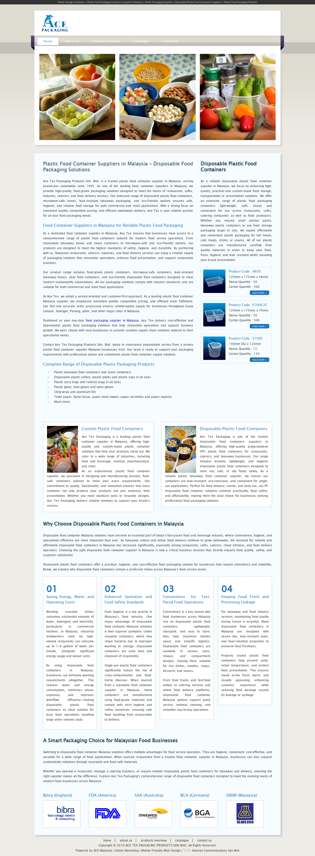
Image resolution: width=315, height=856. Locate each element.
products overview (154, 840)
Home (47, 41)
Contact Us (170, 41)
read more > (259, 292)
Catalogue (141, 41)
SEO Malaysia (103, 850)
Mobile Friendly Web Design (160, 850)
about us (126, 840)
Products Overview (106, 41)
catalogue (182, 840)
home (107, 840)
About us (72, 41)
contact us (204, 840)
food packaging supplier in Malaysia (112, 320)
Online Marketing (127, 850)
